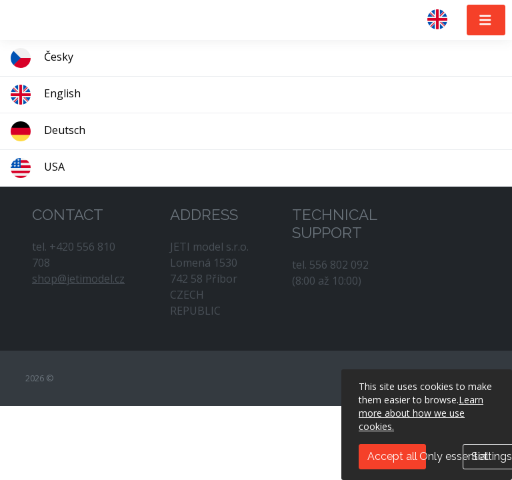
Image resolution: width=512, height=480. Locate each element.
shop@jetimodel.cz (78, 278)
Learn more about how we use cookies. (421, 413)
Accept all (392, 456)
